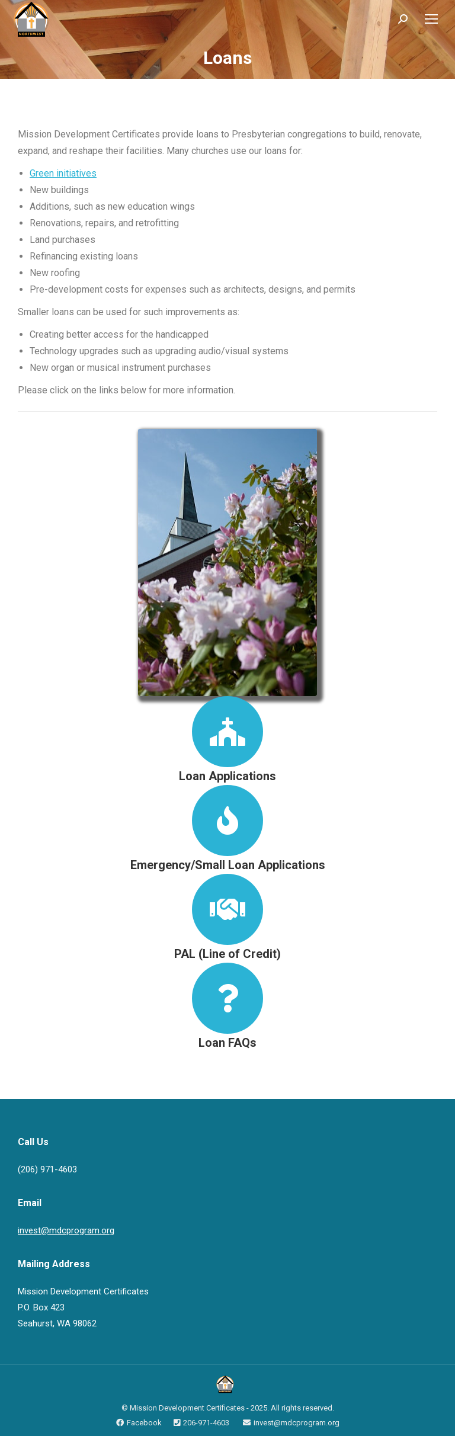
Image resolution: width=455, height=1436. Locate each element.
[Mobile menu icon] (431, 19)
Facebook (144, 1422)
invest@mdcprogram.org (66, 1230)
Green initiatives (63, 173)
